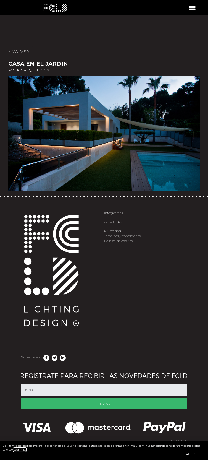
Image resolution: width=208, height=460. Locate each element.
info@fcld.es (113, 213)
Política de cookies (118, 241)
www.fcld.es (113, 222)
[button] (192, 7)
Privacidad (112, 231)
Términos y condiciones (122, 236)
